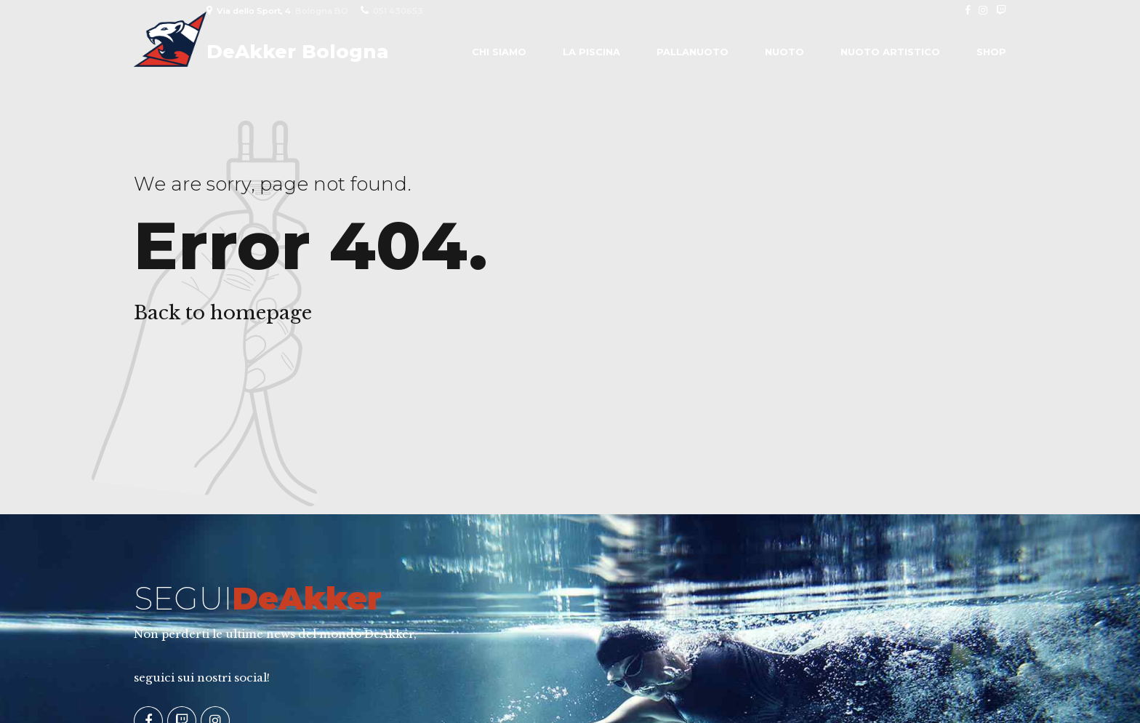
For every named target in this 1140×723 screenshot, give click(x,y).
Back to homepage (223, 312)
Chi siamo (499, 51)
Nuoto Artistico (890, 51)
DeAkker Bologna (297, 51)
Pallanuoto (692, 51)
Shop (991, 51)
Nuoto (784, 51)
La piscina (591, 51)
